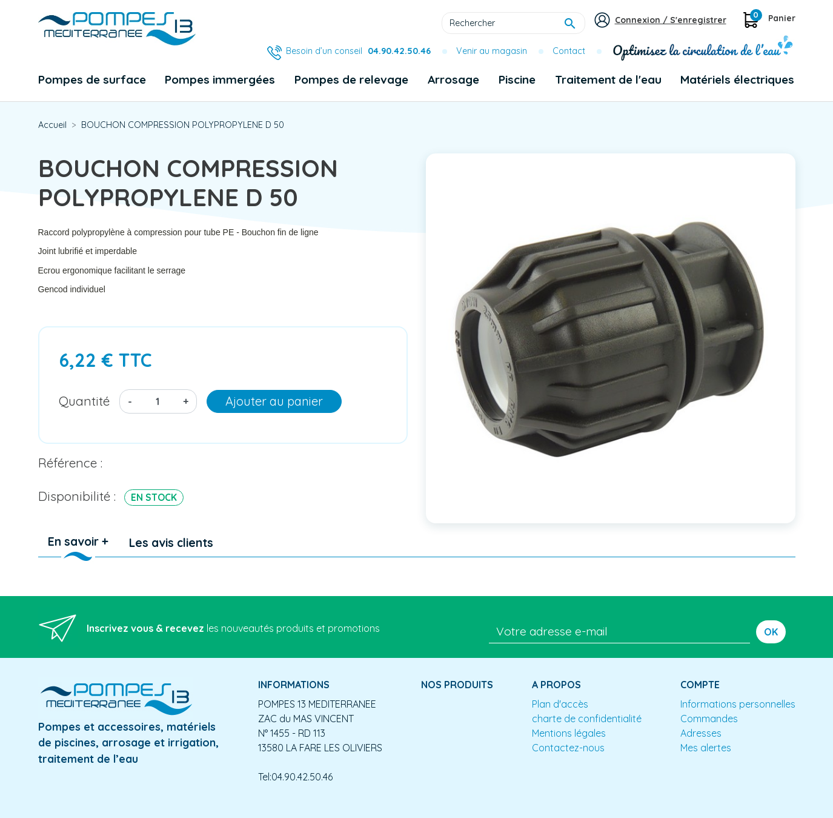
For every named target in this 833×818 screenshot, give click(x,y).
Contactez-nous (568, 748)
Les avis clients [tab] (171, 542)
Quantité (84, 401)
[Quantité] (157, 401)
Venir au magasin (491, 50)
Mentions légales (569, 733)
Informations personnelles (737, 704)
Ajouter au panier (274, 401)
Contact (569, 50)
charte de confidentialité (587, 718)
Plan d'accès (560, 704)
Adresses (701, 733)
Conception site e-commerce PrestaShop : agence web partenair (269, 808)
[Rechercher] (513, 23)
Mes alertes (705, 748)
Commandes (709, 718)
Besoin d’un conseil (358, 50)
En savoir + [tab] (78, 541)
